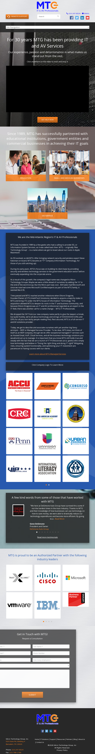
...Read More (59, 519)
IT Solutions (44, 739)
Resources (59, 739)
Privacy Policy (62, 750)
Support (52, 739)
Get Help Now (47, 120)
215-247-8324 (74, 14)
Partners (67, 739)
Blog (73, 739)
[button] (19, 386)
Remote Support (17, 16)
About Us (79, 739)
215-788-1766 (15, 752)
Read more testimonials (47, 537)
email (85, 14)
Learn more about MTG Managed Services (47, 354)
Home (37, 739)
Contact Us (39, 742)
